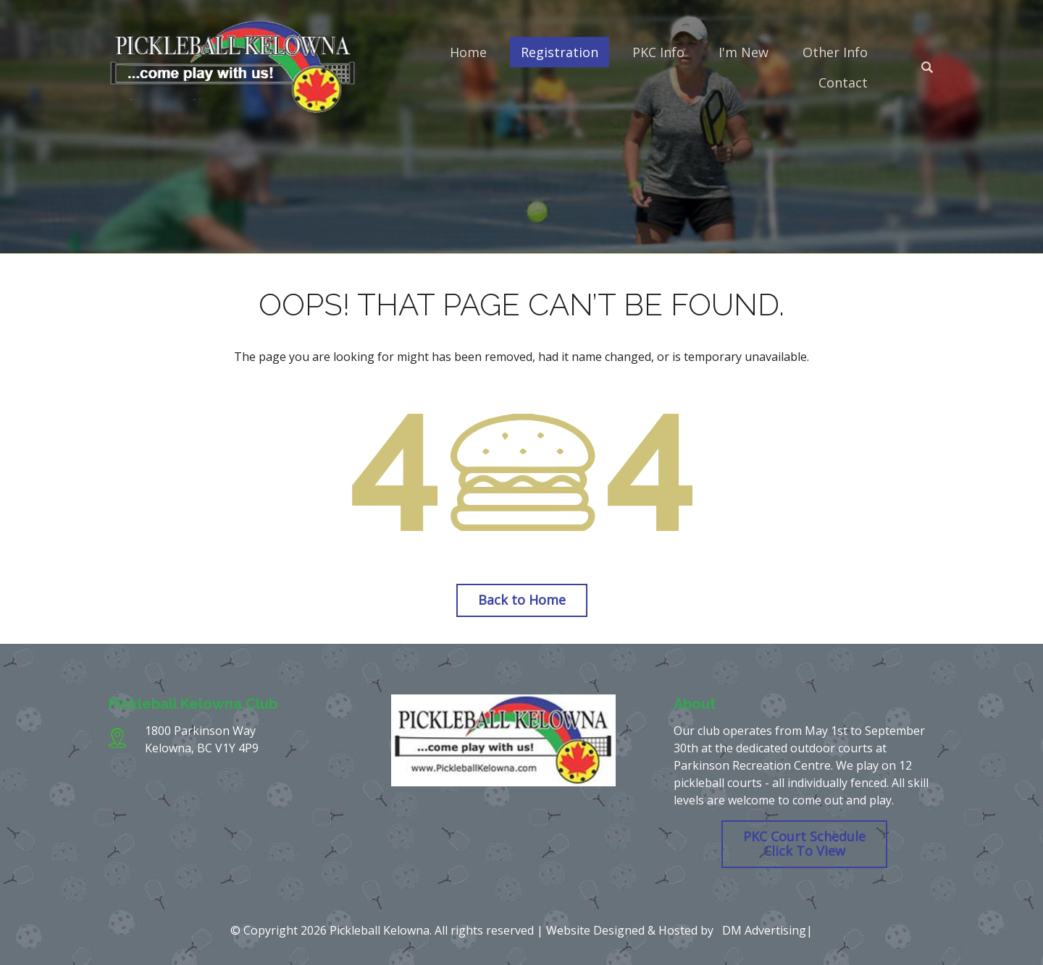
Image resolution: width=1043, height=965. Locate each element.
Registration (559, 52)
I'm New (743, 52)
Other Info (835, 52)
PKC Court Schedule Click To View (804, 843)
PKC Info (658, 52)
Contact (843, 82)
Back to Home (522, 599)
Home (468, 52)
